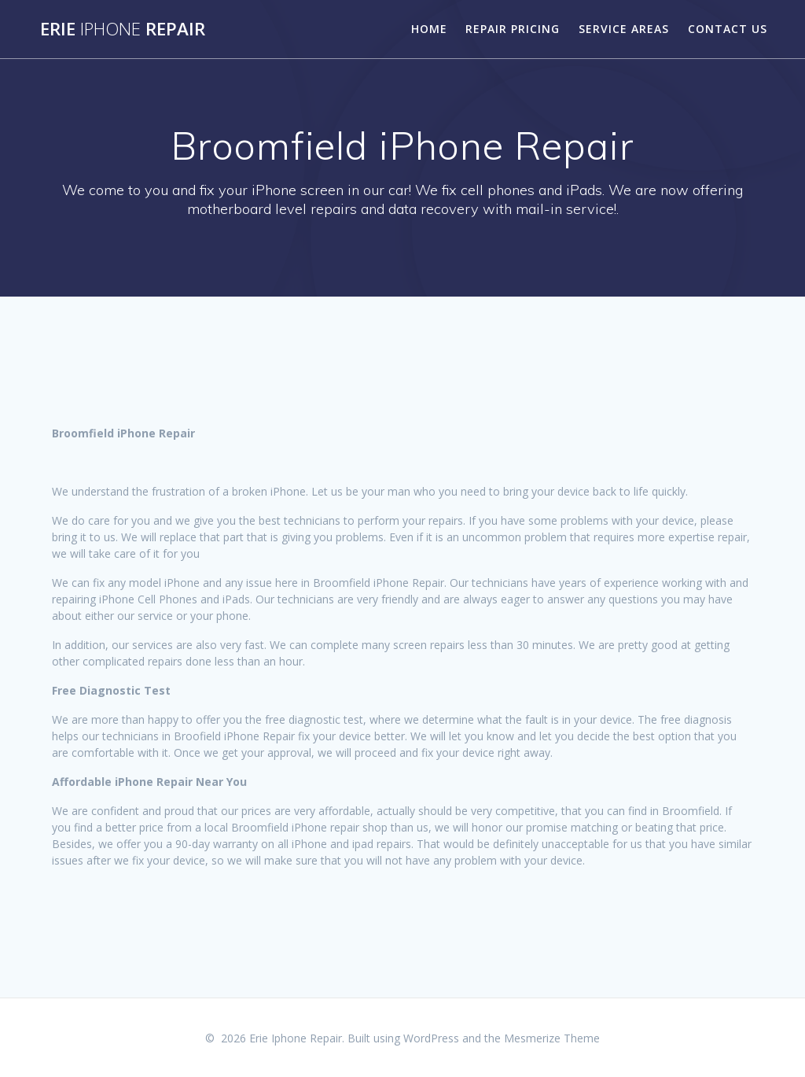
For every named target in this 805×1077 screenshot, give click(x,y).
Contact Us (727, 28)
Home (429, 28)
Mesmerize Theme (552, 1038)
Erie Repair (122, 29)
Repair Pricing (512, 28)
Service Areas (624, 28)
